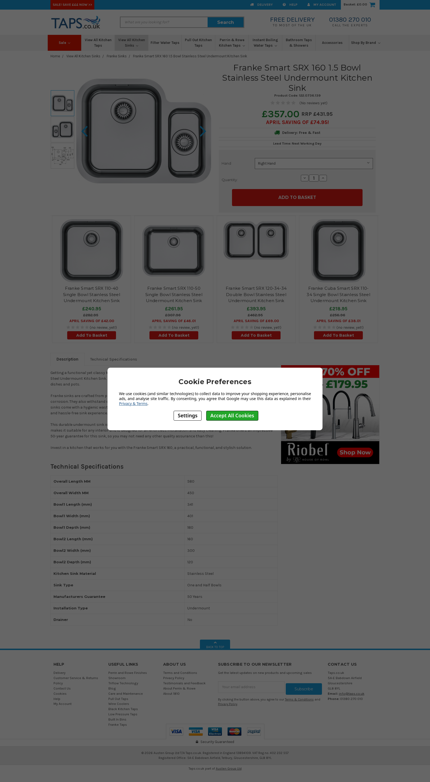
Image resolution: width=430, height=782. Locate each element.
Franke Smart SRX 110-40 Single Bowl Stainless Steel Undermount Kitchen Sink (91, 292)
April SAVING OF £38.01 (338, 319)
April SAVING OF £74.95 (296, 122)
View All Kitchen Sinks (131, 42)
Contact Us (62, 686)
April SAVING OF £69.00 (256, 319)
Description (67, 357)
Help (290, 4)
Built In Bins (117, 717)
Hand (226, 163)
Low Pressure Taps (122, 712)
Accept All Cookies (232, 415)
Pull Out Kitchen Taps (198, 42)
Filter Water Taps (165, 43)
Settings (187, 415)
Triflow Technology (123, 681)
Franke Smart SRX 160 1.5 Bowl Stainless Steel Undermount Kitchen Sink (190, 56)
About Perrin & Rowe (179, 686)
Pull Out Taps (118, 696)
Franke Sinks (117, 56)
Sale (64, 43)
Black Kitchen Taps (123, 707)
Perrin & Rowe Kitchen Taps (232, 42)
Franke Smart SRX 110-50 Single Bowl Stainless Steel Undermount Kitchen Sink (173, 292)
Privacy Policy (173, 676)
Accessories (332, 43)
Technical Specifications (113, 357)
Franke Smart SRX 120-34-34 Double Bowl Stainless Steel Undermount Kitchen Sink (256, 292)
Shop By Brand (365, 43)
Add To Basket (91, 333)
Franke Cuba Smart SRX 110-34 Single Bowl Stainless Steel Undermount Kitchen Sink (338, 292)
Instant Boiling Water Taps (265, 42)
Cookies (60, 691)
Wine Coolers (118, 702)
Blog (112, 686)
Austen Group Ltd (229, 766)
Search (225, 22)
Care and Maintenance (125, 691)
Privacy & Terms (133, 403)
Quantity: (230, 180)
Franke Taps (117, 722)
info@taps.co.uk (351, 691)
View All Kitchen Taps (98, 42)
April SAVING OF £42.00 (91, 319)
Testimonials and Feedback (184, 681)
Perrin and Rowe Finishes (127, 671)
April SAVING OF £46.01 (174, 319)
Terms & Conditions (299, 695)
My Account (321, 4)
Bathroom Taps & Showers (299, 42)
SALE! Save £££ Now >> (72, 4)
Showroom (117, 676)
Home (55, 56)
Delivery (261, 4)
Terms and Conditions (180, 671)
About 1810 (171, 691)
